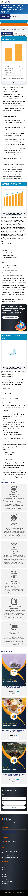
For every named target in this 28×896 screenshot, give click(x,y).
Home (2, 28)
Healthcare (20, 28)
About (4, 874)
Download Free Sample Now (14, 21)
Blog (4, 869)
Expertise (5, 865)
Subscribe (14, 807)
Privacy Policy (6, 879)
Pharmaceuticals (13, 28)
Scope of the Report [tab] (18, 35)
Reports (6, 28)
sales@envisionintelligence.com (11, 857)
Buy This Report (14, 24)
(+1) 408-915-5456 (9, 855)
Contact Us (5, 876)
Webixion (17, 893)
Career (5, 872)
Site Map (5, 886)
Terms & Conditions (7, 881)
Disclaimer (5, 883)
